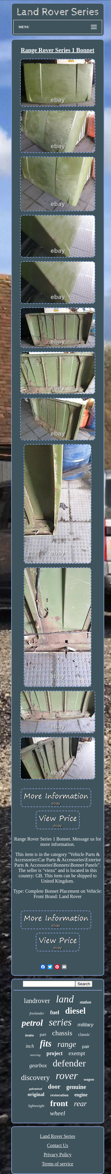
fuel (54, 1012)
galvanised (35, 1088)
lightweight (36, 1106)
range (66, 1044)
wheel (57, 1113)
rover (67, 1076)
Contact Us (57, 1145)
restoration (59, 1095)
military (86, 1025)
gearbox (38, 1065)
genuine (76, 1087)
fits (46, 1043)
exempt (77, 1053)
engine (80, 1094)
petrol (32, 1023)
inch (30, 1046)
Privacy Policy (58, 1154)
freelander (37, 1013)
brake (29, 1035)
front (59, 1103)
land (65, 998)
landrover (37, 1000)
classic (84, 1034)
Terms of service (57, 1163)
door (54, 1086)
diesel (75, 1010)
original (36, 1094)
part (43, 1034)
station (85, 1002)
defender (69, 1063)
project (54, 1053)
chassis (62, 1033)
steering (35, 1055)
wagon (89, 1079)
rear (80, 1103)
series (60, 1022)
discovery (35, 1078)
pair (85, 1046)
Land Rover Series (57, 1136)
